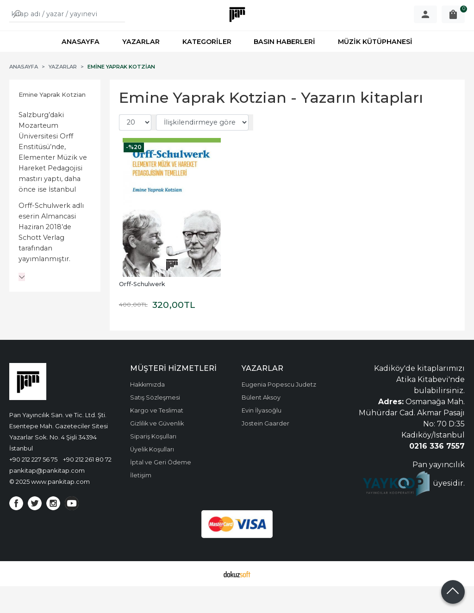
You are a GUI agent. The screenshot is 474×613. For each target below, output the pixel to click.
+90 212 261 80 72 (87, 486)
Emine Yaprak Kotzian (52, 121)
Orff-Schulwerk (142, 310)
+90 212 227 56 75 (33, 486)
